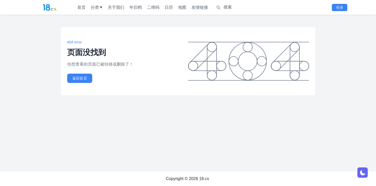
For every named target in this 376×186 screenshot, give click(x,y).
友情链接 (199, 7)
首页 (81, 7)
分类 (97, 7)
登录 (339, 7)
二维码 (153, 7)
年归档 (135, 7)
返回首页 (79, 78)
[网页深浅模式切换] (362, 172)
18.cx (204, 178)
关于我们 (116, 7)
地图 (182, 7)
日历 (169, 7)
